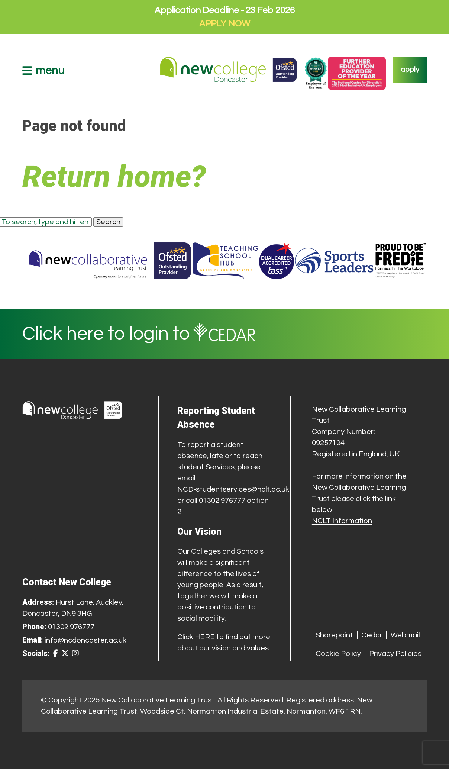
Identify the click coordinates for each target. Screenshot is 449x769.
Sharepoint (334, 635)
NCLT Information (342, 521)
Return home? (114, 176)
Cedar (371, 635)
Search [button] (108, 222)
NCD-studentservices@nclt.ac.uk (233, 489)
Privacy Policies (395, 653)
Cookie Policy (338, 653)
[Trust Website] (88, 260)
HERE (205, 637)
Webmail (405, 635)
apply (410, 69)
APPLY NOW (224, 23)
